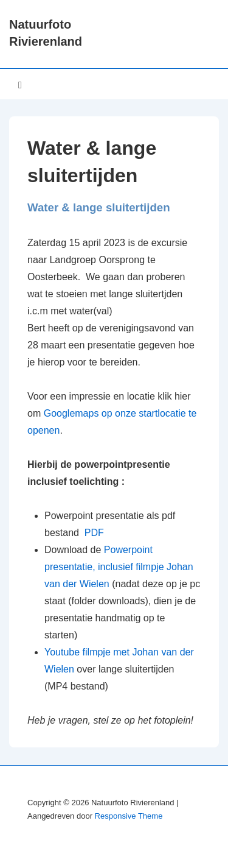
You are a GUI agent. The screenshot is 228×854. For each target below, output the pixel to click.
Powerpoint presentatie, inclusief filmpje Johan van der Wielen (118, 567)
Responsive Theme (129, 815)
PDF (92, 533)
